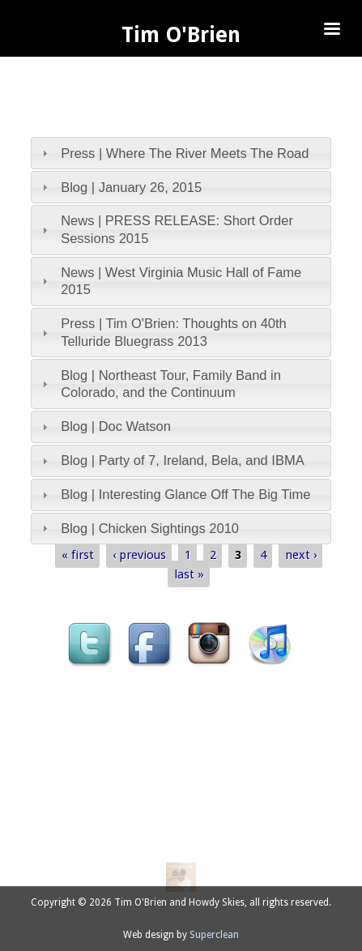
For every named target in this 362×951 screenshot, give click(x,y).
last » (189, 574)
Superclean (214, 934)
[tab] (181, 153)
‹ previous (139, 554)
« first (78, 554)
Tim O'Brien (181, 35)
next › (301, 554)
